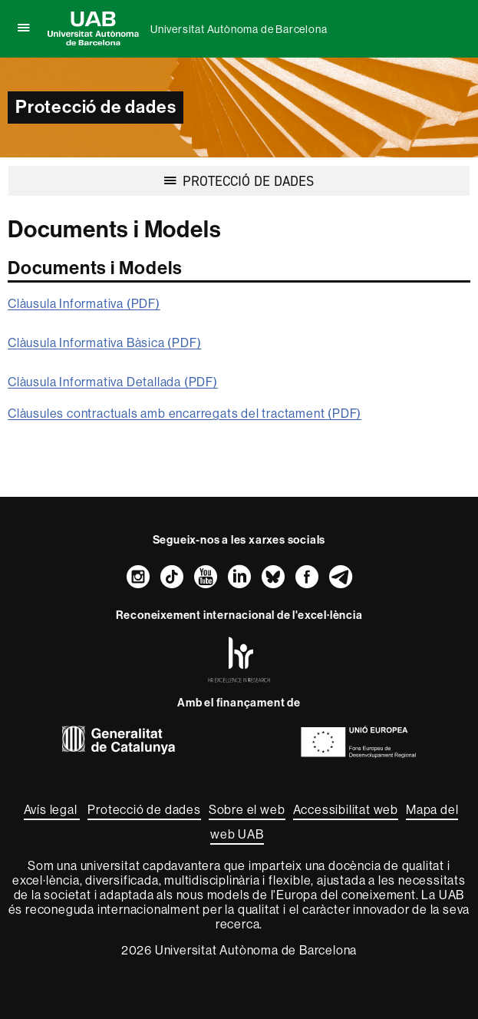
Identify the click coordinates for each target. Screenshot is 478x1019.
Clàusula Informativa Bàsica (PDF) (104, 343)
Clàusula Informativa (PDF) (84, 303)
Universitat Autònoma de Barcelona (238, 29)
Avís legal (52, 809)
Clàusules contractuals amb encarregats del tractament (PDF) (184, 413)
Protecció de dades (143, 809)
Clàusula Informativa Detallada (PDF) (113, 382)
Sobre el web (247, 809)
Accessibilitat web (345, 809)
